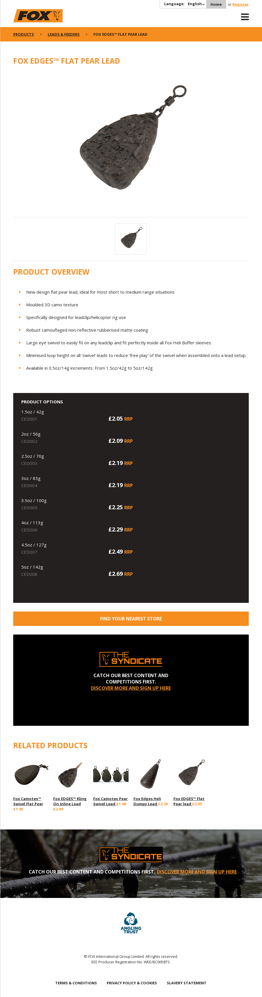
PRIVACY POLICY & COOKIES (132, 982)
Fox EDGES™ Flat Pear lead (188, 801)
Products (23, 34)
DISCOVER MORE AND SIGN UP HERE (131, 688)
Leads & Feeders (64, 34)
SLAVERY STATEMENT (186, 982)
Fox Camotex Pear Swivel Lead (110, 801)
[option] (131, 144)
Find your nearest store (131, 619)
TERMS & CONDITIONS (76, 982)
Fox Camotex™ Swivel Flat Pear (28, 801)
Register (240, 4)
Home (216, 4)
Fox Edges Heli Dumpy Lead (147, 801)
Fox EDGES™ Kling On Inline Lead (70, 801)
